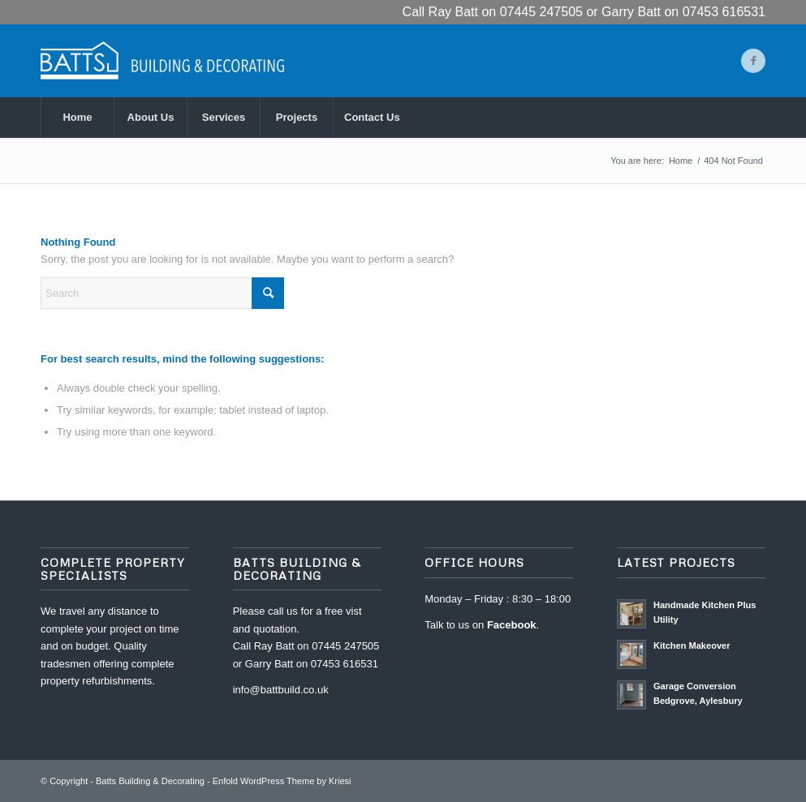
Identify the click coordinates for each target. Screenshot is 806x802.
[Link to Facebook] (753, 61)
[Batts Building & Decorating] (162, 60)
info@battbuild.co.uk (281, 690)
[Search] (162, 293)
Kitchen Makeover (692, 645)
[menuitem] (77, 117)
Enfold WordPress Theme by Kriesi (282, 781)
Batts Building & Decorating (150, 781)
